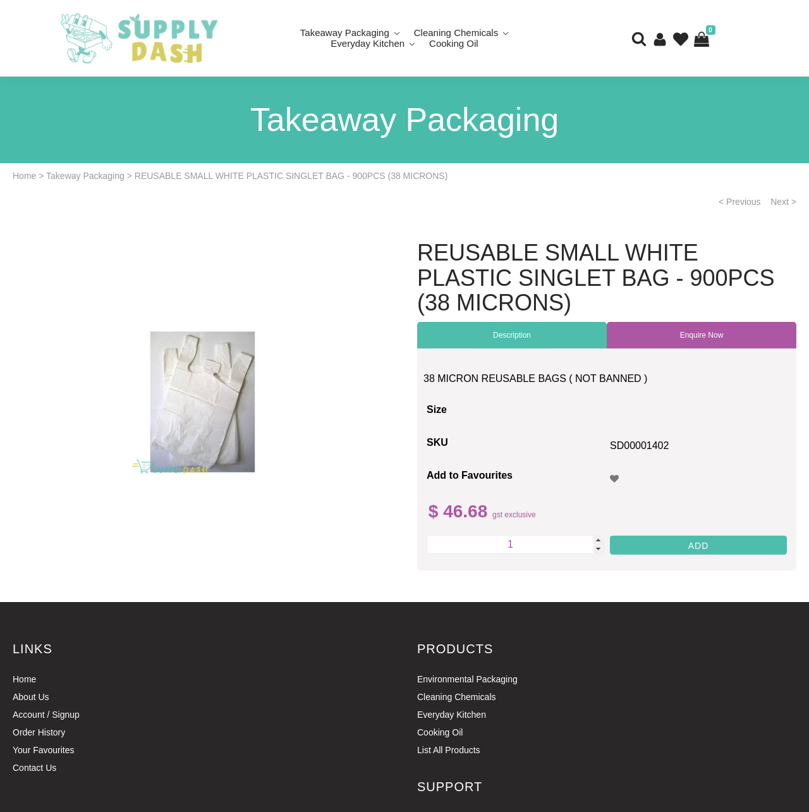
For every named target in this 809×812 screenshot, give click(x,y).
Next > (783, 202)
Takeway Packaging (85, 176)
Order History (39, 732)
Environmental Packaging (467, 679)
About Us (31, 697)
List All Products (448, 750)
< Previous (740, 202)
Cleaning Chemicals (456, 697)
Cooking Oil (453, 43)
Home (24, 176)
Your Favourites (44, 750)
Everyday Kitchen (367, 43)
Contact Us (34, 768)
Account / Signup (46, 715)
